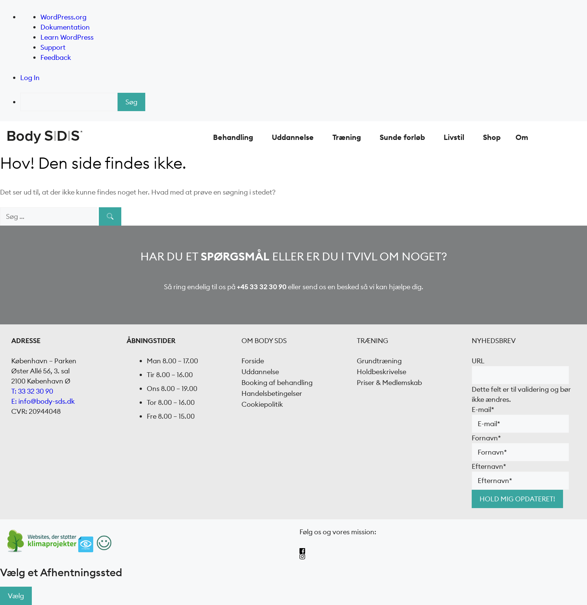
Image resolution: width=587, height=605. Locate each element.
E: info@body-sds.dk (43, 401)
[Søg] (110, 216)
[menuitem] (303, 102)
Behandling (233, 137)
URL (478, 361)
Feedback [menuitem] (55, 57)
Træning (346, 137)
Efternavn (489, 466)
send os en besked (330, 286)
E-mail (483, 409)
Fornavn (486, 438)
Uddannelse (293, 137)
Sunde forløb (402, 137)
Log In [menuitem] (30, 77)
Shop (492, 137)
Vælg (16, 596)
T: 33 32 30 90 (32, 391)
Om (521, 137)
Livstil (454, 137)
